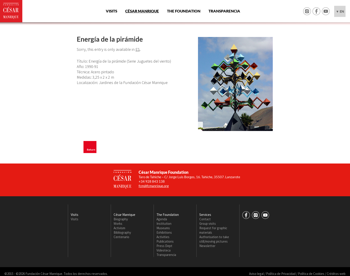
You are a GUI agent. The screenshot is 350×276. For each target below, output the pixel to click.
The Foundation (183, 11)
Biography (121, 219)
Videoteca (163, 250)
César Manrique (142, 11)
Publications (165, 241)
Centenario (121, 237)
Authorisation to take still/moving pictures (214, 239)
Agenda (161, 219)
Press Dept (164, 246)
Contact (205, 219)
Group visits (207, 223)
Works (118, 223)
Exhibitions (164, 232)
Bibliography (122, 232)
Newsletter (207, 246)
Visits (111, 11)
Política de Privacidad (281, 274)
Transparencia (224, 11)
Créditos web (336, 274)
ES (137, 49)
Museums (163, 228)
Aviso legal (256, 274)
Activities (162, 237)
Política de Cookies (311, 274)
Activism (119, 228)
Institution (163, 223)
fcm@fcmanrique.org (154, 186)
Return (91, 149)
